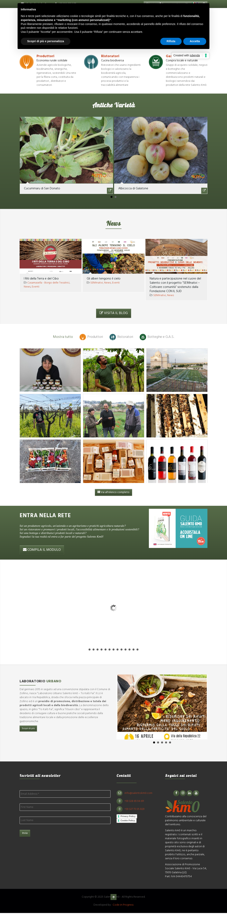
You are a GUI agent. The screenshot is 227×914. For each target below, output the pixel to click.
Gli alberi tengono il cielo (103, 278)
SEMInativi (96, 282)
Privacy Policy (131, 816)
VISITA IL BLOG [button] (114, 313)
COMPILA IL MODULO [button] (42, 550)
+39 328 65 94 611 (137, 801)
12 (133, 650)
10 (125, 650)
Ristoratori (110, 56)
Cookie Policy (131, 820)
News (27, 286)
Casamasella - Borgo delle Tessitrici (48, 282)
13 (137, 650)
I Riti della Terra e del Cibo (41, 278)
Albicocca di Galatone (133, 188)
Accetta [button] (195, 41)
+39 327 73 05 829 (138, 809)
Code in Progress (123, 905)
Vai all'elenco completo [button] (113, 492)
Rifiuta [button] (171, 41)
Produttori (45, 56)
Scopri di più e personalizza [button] (45, 41)
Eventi (35, 286)
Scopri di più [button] (28, 728)
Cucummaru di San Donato (42, 188)
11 (129, 650)
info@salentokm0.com (141, 793)
